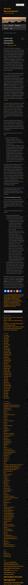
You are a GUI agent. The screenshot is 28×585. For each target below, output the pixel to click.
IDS (4, 463)
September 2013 (7, 376)
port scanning (7, 499)
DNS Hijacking (7, 441)
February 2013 (7, 384)
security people (7, 511)
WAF (5, 540)
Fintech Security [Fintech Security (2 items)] (16, 568)
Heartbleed (13, 178)
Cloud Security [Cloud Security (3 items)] (8, 566)
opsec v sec (6, 486)
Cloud (11, 294)
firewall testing (7, 453)
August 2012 (7, 390)
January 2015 (7, 371)
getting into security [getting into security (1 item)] (13, 570)
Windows (6, 543)
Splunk (5, 527)
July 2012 (6, 391)
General (19, 294)
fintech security (7, 449)
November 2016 (7, 366)
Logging (6, 478)
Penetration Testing (8, 496)
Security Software (7, 298)
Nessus (9, 297)
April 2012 (6, 396)
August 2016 (7, 369)
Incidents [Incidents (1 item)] (13, 572)
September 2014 (7, 374)
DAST (5, 431)
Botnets (5, 413)
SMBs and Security (8, 524)
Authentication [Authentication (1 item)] (6, 562)
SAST (5, 505)
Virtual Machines (15, 298)
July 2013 (6, 377)
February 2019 (7, 358)
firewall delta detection (9, 452)
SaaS (20, 297)
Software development (9, 526)
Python (5, 500)
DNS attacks (6, 439)
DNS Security (7, 442)
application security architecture (11, 405)
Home (5, 25)
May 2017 (6, 363)
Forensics (6, 457)
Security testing (7, 519)
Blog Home (17, 25)
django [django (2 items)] (5, 568)
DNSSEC (6, 444)
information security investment (11, 466)
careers (5, 419)
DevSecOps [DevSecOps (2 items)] (20, 566)
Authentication (7, 409)
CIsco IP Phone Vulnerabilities (11, 330)
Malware (6, 482)
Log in (5, 551)
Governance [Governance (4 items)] (8, 572)
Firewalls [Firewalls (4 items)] (7, 570)
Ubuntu (5, 533)
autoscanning (16, 301)
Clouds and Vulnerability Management (8, 40)
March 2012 (6, 398)
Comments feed (7, 555)
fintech (5, 447)
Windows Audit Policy (9, 546)
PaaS (17, 297)
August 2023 (7, 337)
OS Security (6, 491)
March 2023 (6, 340)
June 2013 (6, 379)
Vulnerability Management (10, 538)
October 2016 (7, 368)
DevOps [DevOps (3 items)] (15, 566)
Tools (5, 532)
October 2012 (7, 388)
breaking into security (9, 414)
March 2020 (6, 347)
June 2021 (6, 341)
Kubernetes (6, 475)
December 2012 (7, 385)
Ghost (17, 178)
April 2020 (6, 346)
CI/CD (5, 424)
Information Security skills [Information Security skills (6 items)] (13, 583)
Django (5, 438)
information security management (11, 467)
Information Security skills (10, 469)
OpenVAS (10, 109)
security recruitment (8, 516)
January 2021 (7, 344)
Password (6, 494)
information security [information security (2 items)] (9, 574)
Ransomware (7, 502)
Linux (5, 477)
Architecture (7, 408)
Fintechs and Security (9, 450)
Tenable (5, 104)
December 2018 (7, 360)
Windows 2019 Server (9, 544)
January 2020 (7, 351)
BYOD (5, 416)
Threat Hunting (7, 529)
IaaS (23, 294)
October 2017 (7, 362)
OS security (12, 303)
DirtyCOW (21, 178)
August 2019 (7, 355)
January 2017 (7, 365)
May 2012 (6, 395)
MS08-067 (15, 242)
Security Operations (8, 510)
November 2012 (7, 387)
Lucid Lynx (6, 480)
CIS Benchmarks (7, 425)
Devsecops (6, 436)
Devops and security (8, 435)
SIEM (5, 522)
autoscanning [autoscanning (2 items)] (13, 562)
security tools (7, 521)
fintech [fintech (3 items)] (9, 568)
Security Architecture (9, 507)
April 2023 (6, 338)
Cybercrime (6, 430)
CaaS (5, 417)
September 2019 (7, 354)
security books (7, 508)
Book (11, 28)
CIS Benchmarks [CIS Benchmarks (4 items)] (9, 564)
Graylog (5, 460)
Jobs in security (7, 474)
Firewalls (6, 455)
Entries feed (6, 553)
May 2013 (6, 380)
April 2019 (6, 357)
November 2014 (7, 373)
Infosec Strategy (7, 471)
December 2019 (7, 352)
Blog (9, 294)
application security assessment (11, 406)
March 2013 (6, 382)
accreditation (7, 403)
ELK (5, 446)
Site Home (11, 25)
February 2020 (7, 349)
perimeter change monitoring (10, 497)
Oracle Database (7, 489)
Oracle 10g (6, 488)
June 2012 (6, 393)
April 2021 (6, 343)
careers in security (8, 420)
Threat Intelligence (8, 530)
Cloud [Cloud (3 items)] (16, 564)
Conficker (15, 294)
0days (10, 227)
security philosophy (8, 513)
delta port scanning (8, 433)
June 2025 (6, 335)
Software (6, 28)
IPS (4, 472)
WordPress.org (7, 556)
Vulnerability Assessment (9, 299)
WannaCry (6, 541)
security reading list (8, 515)
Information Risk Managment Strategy (12, 295)
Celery (5, 422)
